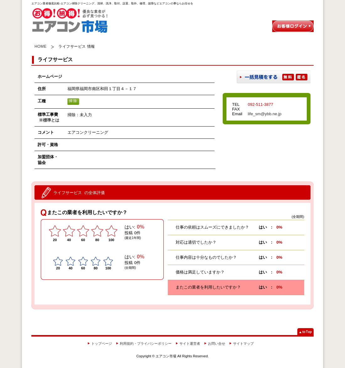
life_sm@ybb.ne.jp (264, 113)
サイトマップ (243, 343)
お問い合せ (216, 343)
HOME (40, 46)
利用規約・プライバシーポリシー (146, 343)
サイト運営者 (189, 343)
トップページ (101, 343)
